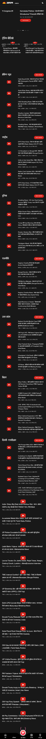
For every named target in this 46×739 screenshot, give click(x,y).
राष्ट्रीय (4, 137)
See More (39, 75)
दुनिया (4, 196)
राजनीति (5, 258)
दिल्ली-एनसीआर (9, 440)
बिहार (4, 377)
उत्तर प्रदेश (6, 317)
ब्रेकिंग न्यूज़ (6, 74)
